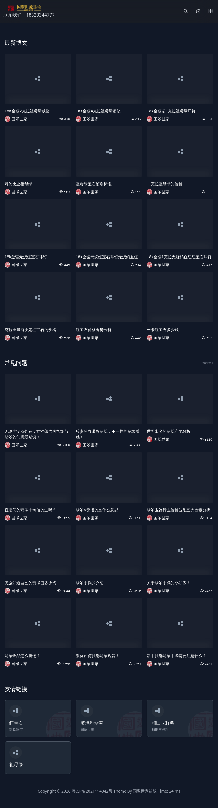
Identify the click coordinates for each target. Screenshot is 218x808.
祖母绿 (16, 764)
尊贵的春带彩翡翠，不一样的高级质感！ (107, 434)
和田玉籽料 (163, 723)
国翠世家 (19, 119)
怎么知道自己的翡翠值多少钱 (30, 582)
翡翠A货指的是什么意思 (97, 509)
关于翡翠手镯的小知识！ (168, 582)
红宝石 (16, 723)
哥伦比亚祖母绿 (18, 183)
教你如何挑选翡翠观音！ (98, 655)
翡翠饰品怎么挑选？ (22, 655)
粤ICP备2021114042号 (92, 791)
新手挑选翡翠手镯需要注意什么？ (176, 655)
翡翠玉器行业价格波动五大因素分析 (178, 509)
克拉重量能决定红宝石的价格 (30, 329)
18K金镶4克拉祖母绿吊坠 (98, 111)
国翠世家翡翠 (145, 791)
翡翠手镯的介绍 (90, 582)
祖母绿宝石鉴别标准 (94, 183)
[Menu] (211, 11)
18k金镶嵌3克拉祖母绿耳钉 (171, 111)
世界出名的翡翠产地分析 (168, 431)
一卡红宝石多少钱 (163, 329)
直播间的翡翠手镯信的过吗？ (30, 509)
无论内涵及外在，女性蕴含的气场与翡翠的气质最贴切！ (36, 434)
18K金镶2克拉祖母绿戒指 (27, 111)
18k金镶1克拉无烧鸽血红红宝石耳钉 (179, 256)
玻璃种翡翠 (92, 723)
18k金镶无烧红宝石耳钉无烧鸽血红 (107, 256)
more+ (207, 363)
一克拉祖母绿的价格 (165, 183)
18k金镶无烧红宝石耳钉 (26, 256)
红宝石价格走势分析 (94, 329)
